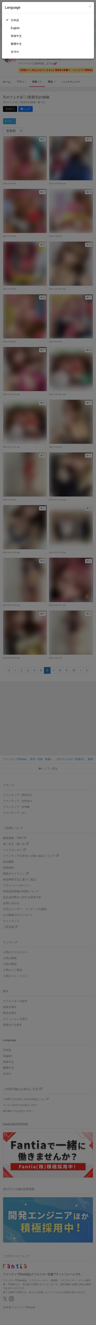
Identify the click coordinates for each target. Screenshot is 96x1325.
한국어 (15, 51)
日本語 (15, 20)
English (15, 28)
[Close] (90, 7)
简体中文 (16, 36)
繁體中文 (16, 43)
